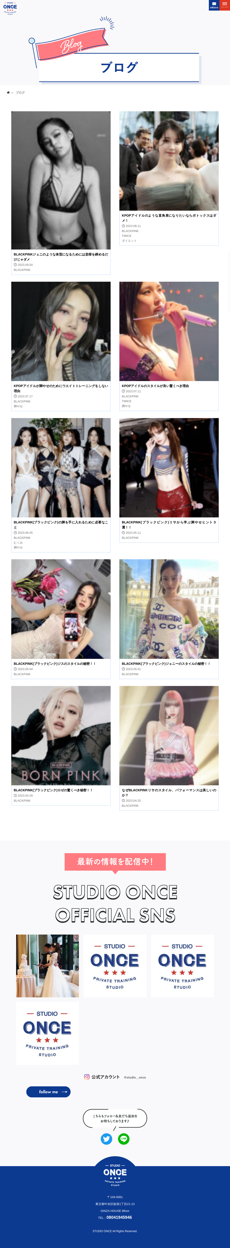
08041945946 (119, 1217)
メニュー (224, 5)
